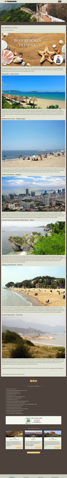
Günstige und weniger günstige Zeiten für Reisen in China (17, 390)
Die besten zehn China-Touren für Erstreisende (15, 410)
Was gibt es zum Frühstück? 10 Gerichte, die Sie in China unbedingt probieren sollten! (22, 404)
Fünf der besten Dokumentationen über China (15, 405)
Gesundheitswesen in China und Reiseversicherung (16, 396)
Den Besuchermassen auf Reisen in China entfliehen (16, 402)
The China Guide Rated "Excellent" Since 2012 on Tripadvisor (17, 408)
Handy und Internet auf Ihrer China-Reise (14, 407)
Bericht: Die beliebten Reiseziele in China (14, 411)
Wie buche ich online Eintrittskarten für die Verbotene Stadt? (17, 401)
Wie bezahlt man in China (11, 395)
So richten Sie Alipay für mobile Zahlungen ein (15, 413)
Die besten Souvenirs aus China (12, 399)
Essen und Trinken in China (11, 388)
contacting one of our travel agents (56, 368)
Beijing (5, 68)
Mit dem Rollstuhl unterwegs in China (13, 392)
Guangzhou (10, 68)
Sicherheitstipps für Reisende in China (13, 393)
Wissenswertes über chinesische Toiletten (14, 398)
